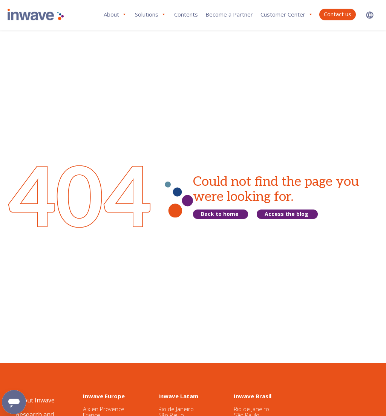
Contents (186, 14)
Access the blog (286, 213)
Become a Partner (229, 14)
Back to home (220, 213)
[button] (369, 15)
